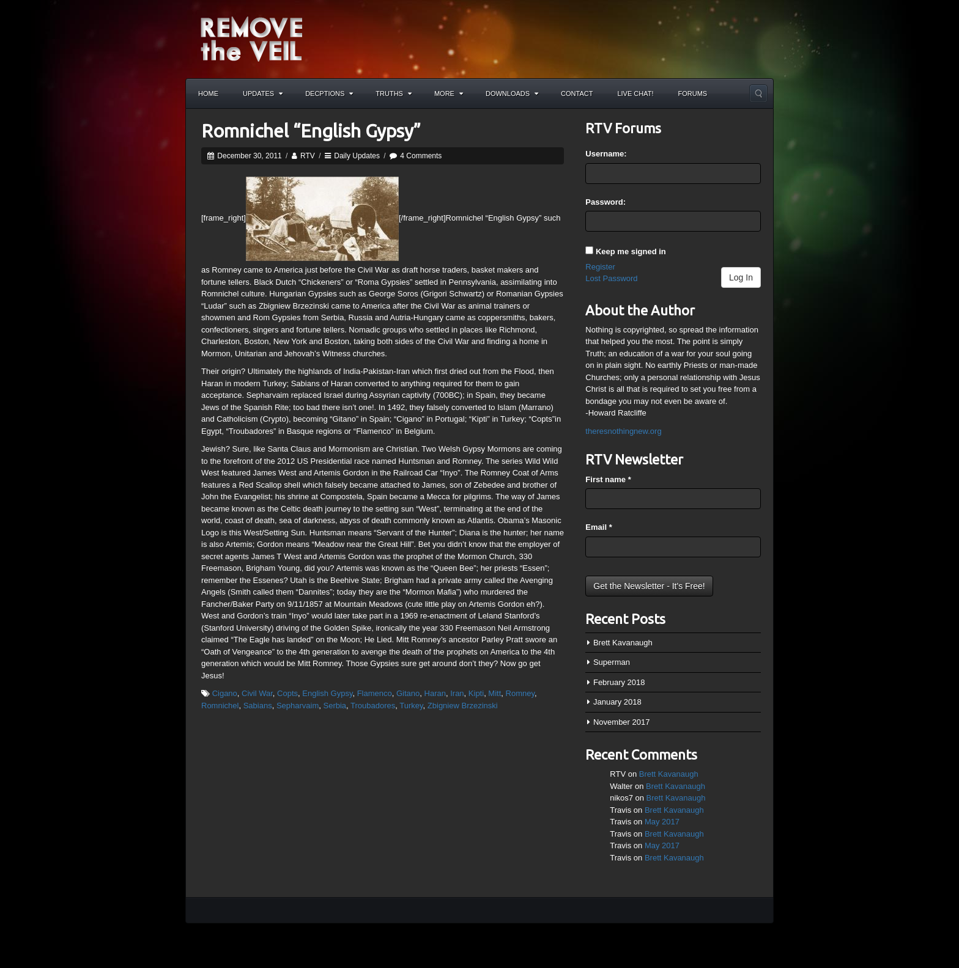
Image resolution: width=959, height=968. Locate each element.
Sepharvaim (297, 705)
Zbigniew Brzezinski (463, 705)
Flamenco (374, 693)
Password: (605, 202)
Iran (457, 693)
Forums (693, 93)
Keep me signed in (631, 251)
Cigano (224, 693)
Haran (435, 693)
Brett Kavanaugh (623, 642)
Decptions (329, 93)
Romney (520, 693)
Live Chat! (635, 93)
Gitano (408, 693)
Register (600, 266)
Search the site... (758, 93)
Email (598, 527)
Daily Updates (357, 156)
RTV (307, 156)
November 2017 (621, 722)
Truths (394, 93)
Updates (263, 93)
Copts (287, 693)
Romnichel (220, 705)
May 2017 (662, 821)
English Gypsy (327, 693)
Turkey (411, 705)
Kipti (476, 693)
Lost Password (611, 278)
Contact (577, 93)
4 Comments (421, 156)
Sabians (257, 705)
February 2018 (619, 682)
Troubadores (372, 705)
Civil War (257, 693)
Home (208, 93)
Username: (605, 153)
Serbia (334, 705)
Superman (611, 662)
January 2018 (617, 701)
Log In (741, 277)
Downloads (512, 93)
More (448, 93)
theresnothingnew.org (623, 431)
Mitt (494, 693)
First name (608, 479)
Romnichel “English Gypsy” (311, 130)
